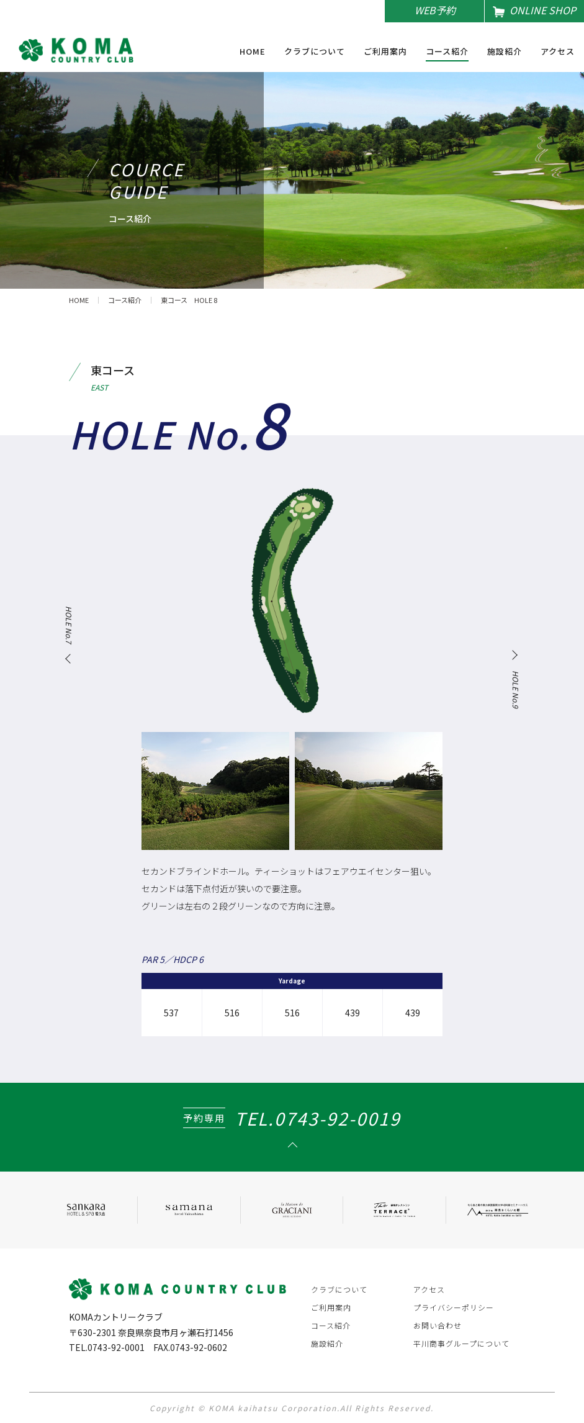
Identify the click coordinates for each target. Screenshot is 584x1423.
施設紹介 (504, 52)
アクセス (558, 52)
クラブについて (314, 52)
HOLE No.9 (515, 689)
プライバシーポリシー (453, 1307)
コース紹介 (447, 52)
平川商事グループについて (461, 1343)
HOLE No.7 (68, 625)
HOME (253, 52)
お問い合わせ (437, 1325)
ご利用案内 (385, 52)
